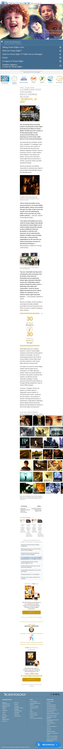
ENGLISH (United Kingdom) (6, 706)
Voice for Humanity (34, 706)
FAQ (31, 709)
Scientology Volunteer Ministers (51, 717)
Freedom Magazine (51, 722)
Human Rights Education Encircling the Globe (31, 570)
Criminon (33, 79)
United (4, 57)
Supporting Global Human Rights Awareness (30, 545)
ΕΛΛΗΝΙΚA (16, 712)
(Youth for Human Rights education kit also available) (31, 685)
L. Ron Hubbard (33, 701)
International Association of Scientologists (53, 720)
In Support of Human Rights (12, 61)
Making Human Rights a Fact (13, 47)
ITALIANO (16, 714)
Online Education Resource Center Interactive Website (30, 566)
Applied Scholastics (23, 79)
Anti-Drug (50, 79)
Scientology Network (51, 704)
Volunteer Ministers (34, 707)
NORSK (16, 704)
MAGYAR (16, 702)
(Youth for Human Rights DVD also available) (31, 617)
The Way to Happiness (14, 79)
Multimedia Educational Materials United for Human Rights (30, 554)
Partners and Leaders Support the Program (30, 578)
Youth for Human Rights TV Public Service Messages (22, 54)
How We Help (5, 83)
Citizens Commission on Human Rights (52, 740)
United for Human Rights (52, 736)
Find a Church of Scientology (36, 718)
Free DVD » (31, 612)
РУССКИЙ (4, 716)
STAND (48, 724)
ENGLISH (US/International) (6, 703)
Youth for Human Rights (52, 737)
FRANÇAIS (4, 710)
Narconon (42, 79)
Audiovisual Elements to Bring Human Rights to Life (29, 562)
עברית (4, 712)
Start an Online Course (52, 715)
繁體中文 (4, 717)
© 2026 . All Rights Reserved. (15, 747)
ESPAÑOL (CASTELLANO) (17, 710)
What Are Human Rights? (12, 50)
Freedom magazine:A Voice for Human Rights (12, 65)
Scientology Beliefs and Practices (35, 704)
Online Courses (33, 713)
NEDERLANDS (5, 719)
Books (31, 711)
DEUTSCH (4, 721)
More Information (33, 714)
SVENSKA (16, 706)
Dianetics (49, 703)
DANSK (4, 708)
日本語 (3, 714)
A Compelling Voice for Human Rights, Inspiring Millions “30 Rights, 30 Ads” (31, 558)
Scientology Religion (51, 706)
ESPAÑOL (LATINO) (18, 707)
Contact (31, 716)
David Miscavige (50, 711)
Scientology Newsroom (52, 710)
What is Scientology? (51, 708)
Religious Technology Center (53, 713)
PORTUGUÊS (17, 716)
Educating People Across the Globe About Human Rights (31, 549)
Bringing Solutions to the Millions (30, 574)
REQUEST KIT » (31, 679)
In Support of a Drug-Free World (52, 734)
